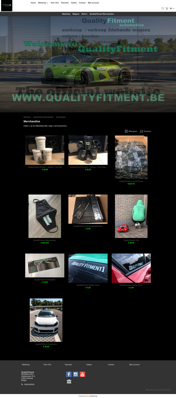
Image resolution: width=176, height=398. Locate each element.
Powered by (88, 396)
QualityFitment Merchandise (102, 14)
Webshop (43, 3)
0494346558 (29, 384)
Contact (82, 3)
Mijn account (93, 3)
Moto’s (84, 14)
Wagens (75, 14)
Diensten (65, 3)
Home (33, 3)
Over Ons (55, 3)
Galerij (74, 3)
